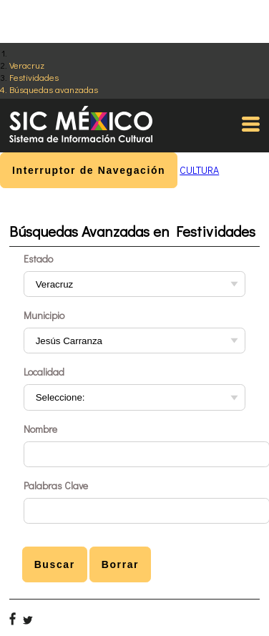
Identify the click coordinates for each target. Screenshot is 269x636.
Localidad (44, 371)
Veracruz (26, 65)
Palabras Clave (56, 485)
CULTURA (199, 170)
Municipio (44, 315)
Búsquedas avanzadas (53, 89)
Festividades (34, 77)
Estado (38, 258)
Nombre (40, 429)
